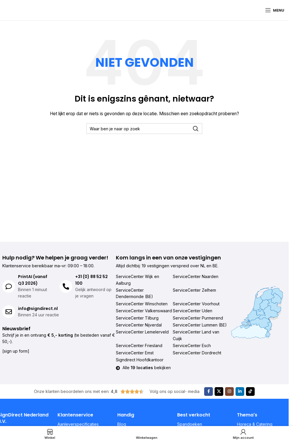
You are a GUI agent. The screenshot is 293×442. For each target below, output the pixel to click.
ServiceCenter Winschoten (142, 303)
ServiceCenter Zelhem (194, 290)
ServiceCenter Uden (192, 310)
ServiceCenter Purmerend (198, 317)
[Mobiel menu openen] (274, 10)
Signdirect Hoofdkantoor (139, 359)
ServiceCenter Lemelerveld (142, 331)
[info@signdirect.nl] (8, 311)
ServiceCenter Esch (192, 345)
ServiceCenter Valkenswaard (144, 310)
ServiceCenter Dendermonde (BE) (134, 293)
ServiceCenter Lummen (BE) (200, 324)
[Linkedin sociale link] (240, 391)
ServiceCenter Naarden (195, 276)
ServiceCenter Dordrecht (197, 352)
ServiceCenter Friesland (139, 345)
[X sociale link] (219, 391)
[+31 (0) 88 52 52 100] (66, 286)
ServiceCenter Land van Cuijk (196, 335)
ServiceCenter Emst (135, 352)
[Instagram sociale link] (229, 391)
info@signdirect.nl (38, 308)
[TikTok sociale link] (250, 391)
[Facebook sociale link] (208, 391)
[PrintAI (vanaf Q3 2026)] (8, 286)
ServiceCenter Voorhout (196, 303)
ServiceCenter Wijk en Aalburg (137, 279)
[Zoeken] (144, 128)
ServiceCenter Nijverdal (139, 324)
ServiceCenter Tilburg (137, 317)
